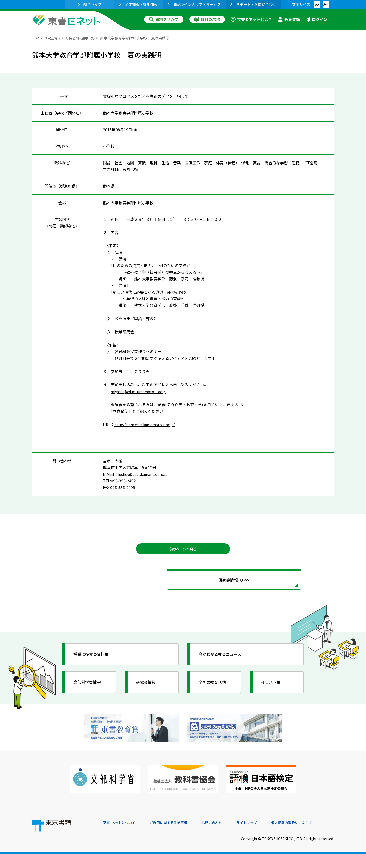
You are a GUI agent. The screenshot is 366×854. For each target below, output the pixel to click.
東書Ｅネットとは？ (251, 19)
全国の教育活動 (215, 686)
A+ (325, 4)
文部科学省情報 (90, 686)
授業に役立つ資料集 (94, 658)
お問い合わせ (223, 821)
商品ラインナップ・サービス (194, 4)
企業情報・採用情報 (138, 4)
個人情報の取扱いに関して (310, 821)
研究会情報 (54, 37)
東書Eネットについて (121, 821)
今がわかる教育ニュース (224, 658)
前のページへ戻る (183, 549)
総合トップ (90, 4)
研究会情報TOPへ (183, 582)
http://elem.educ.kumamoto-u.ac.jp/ (148, 424)
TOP (36, 37)
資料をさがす (164, 19)
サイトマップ (261, 821)
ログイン (317, 19)
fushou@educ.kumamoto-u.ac (145, 474)
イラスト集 (273, 686)
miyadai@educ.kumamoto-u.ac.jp (142, 391)
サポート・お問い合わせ (253, 4)
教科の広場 (207, 19)
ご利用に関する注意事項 (176, 821)
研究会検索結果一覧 (85, 37)
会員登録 (289, 19)
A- (317, 4)
